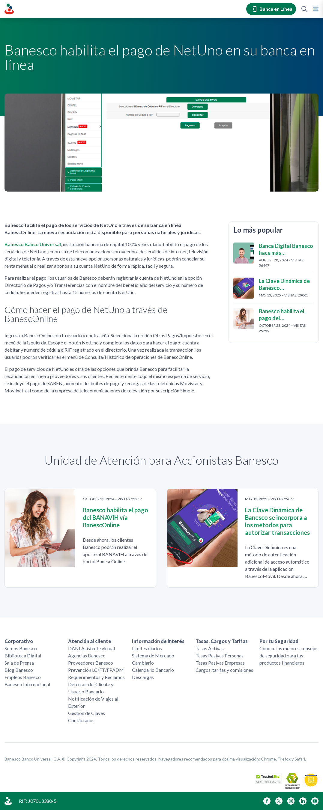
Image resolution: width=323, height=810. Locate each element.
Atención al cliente (89, 641)
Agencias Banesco (87, 655)
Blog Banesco (18, 670)
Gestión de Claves (86, 713)
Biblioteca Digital (22, 655)
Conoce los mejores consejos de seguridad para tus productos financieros (289, 655)
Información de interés (158, 641)
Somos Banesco (20, 648)
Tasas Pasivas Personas (220, 655)
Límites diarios (147, 648)
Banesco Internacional (27, 684)
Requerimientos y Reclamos (96, 677)
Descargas (143, 677)
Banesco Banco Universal (32, 244)
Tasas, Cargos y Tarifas (222, 641)
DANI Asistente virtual (91, 648)
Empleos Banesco (22, 677)
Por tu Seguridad (278, 641)
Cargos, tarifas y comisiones (224, 670)
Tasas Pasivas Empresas (220, 663)
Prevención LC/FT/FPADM (96, 670)
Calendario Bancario (153, 670)
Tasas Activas (210, 648)
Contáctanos (81, 720)
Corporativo (18, 641)
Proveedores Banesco (90, 663)
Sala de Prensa (19, 663)
